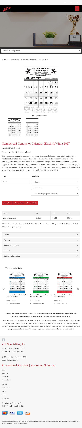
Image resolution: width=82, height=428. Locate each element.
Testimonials (6, 388)
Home (4, 370)
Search (4, 391)
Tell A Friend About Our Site (13, 406)
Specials (4, 384)
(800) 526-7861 (21, 357)
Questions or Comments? (11, 403)
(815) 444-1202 (8, 357)
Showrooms (5, 376)
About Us (5, 373)
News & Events (6, 380)
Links (3, 394)
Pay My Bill (5, 399)
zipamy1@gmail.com (10, 360)
